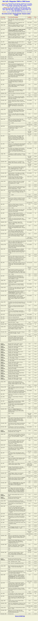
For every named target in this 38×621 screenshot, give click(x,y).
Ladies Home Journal (16, 5)
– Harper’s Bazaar (17, 6)
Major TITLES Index (24, 6)
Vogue (14, 6)
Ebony (3, 5)
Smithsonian (25, 5)
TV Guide (8, 6)
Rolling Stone (11, 5)
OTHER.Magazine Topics (18, 10)
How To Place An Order (7, 13)
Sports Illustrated (29, 4)
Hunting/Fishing (25, 8)
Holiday (21, 5)
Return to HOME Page (20, 616)
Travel (21, 8)
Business (29, 8)
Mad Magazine (29, 5)
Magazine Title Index (17, 13)
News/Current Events (22, 7)
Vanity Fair (6, 5)
